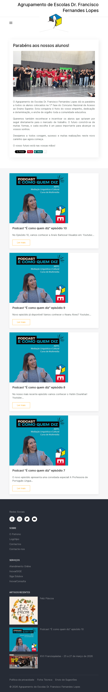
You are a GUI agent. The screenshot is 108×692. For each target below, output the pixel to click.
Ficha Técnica (44, 679)
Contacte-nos (17, 549)
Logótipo (14, 539)
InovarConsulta (17, 581)
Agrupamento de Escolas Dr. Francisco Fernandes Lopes (49, 686)
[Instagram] (19, 519)
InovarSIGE (15, 571)
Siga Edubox (16, 576)
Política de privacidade (21, 679)
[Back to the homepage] (54, 23)
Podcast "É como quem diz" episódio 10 (62, 629)
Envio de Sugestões (66, 679)
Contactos (15, 544)
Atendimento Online (20, 566)
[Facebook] (12, 519)
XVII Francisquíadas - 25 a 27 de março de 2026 (66, 656)
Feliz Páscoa (47, 598)
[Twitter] (27, 519)
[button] (10, 23)
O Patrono (15, 534)
